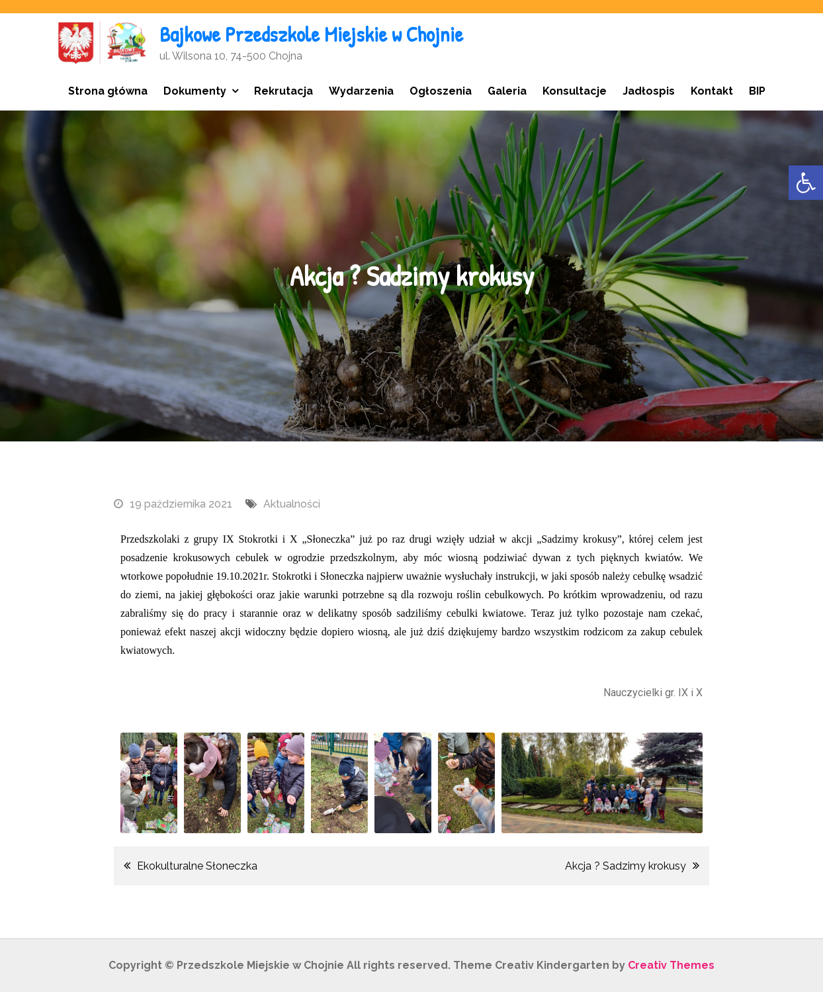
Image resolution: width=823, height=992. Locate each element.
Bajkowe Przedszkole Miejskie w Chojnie (311, 34)
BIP (757, 91)
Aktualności (291, 504)
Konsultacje (574, 91)
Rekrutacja (283, 91)
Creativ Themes (671, 965)
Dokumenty (194, 91)
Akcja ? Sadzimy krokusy (625, 866)
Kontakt (712, 91)
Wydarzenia (361, 91)
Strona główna (108, 91)
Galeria (507, 91)
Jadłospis (649, 91)
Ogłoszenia (441, 91)
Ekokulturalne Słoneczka (197, 866)
